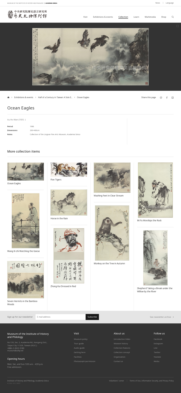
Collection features (122, 348)
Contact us (118, 361)
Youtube (157, 357)
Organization (119, 357)
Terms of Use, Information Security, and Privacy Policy (151, 381)
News (157, 3)
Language (170, 3)
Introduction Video (122, 339)
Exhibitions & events (103, 17)
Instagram (158, 343)
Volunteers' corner (116, 381)
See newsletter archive (162, 317)
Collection (123, 17)
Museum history (121, 343)
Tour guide (79, 343)
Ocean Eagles (83, 97)
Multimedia (150, 17)
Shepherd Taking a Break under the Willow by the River (155, 290)
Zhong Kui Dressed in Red (64, 286)
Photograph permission (84, 361)
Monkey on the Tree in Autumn (110, 263)
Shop (163, 17)
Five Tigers (56, 179)
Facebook (158, 339)
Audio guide (79, 348)
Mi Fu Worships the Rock (149, 220)
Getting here (79, 352)
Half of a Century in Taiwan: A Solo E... (55, 97)
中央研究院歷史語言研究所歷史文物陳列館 (27, 14)
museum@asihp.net (15, 350)
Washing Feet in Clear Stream (109, 195)
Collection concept (122, 352)
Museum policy (80, 339)
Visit (85, 17)
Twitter (157, 352)
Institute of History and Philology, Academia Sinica (28, 381)
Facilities (78, 357)
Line (155, 348)
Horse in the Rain (59, 218)
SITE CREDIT (17, 383)
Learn (136, 17)
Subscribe (92, 317)
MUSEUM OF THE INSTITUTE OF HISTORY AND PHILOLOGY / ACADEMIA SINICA (32, 3)
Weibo (157, 361)
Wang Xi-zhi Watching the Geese (24, 251)
